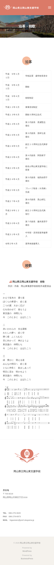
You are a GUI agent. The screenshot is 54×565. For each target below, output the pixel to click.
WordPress (27, 551)
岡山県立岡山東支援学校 (30, 543)
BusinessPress (27, 559)
